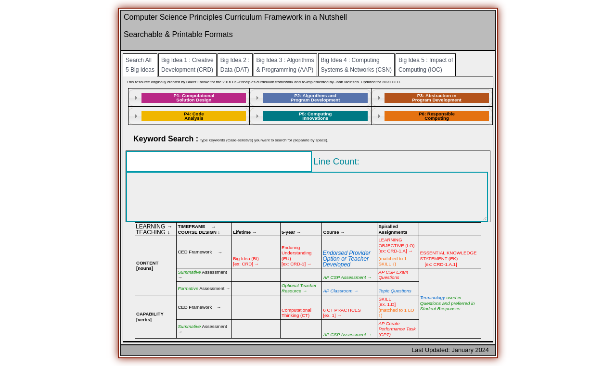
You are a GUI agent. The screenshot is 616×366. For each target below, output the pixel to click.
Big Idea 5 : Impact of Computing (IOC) (425, 65)
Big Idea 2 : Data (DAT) (235, 65)
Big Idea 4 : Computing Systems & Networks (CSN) (356, 65)
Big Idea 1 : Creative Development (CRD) (187, 65)
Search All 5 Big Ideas (140, 65)
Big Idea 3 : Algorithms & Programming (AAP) (285, 65)
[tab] (188, 97)
